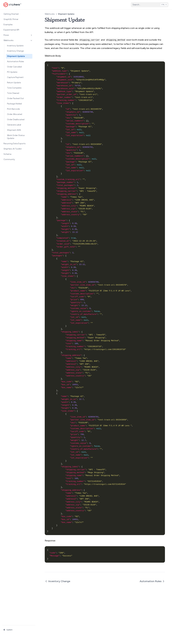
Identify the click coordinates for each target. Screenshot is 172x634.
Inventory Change (57, 581)
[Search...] (149, 4)
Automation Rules (152, 581)
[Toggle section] (31, 35)
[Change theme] (18, 630)
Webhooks (50, 14)
